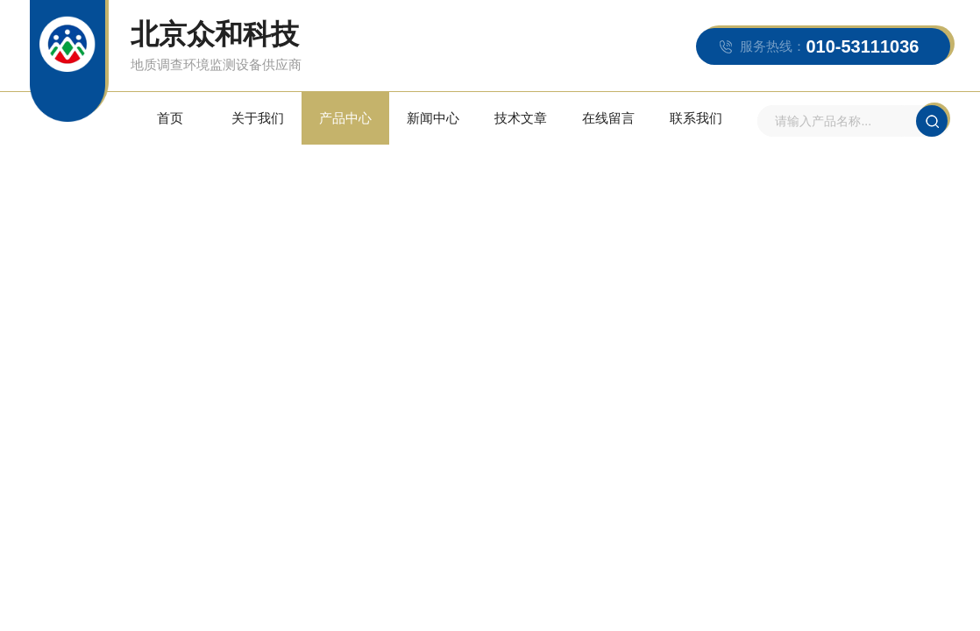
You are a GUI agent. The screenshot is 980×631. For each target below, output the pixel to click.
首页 (170, 117)
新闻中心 (433, 117)
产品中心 (345, 117)
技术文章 (520, 117)
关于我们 (257, 117)
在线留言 (608, 117)
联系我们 (696, 117)
